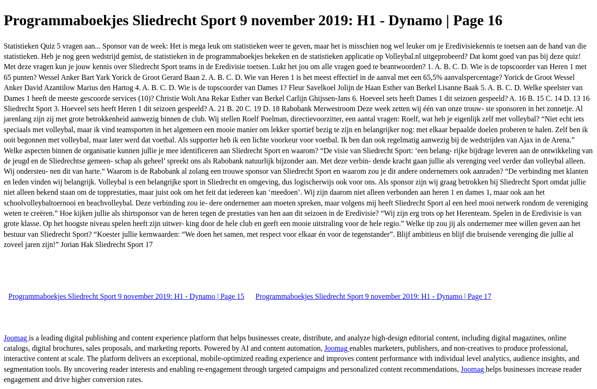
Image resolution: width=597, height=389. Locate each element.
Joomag (16, 338)
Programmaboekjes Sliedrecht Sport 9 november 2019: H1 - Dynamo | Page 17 (374, 296)
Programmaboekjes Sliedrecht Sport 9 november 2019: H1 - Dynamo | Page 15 (126, 296)
